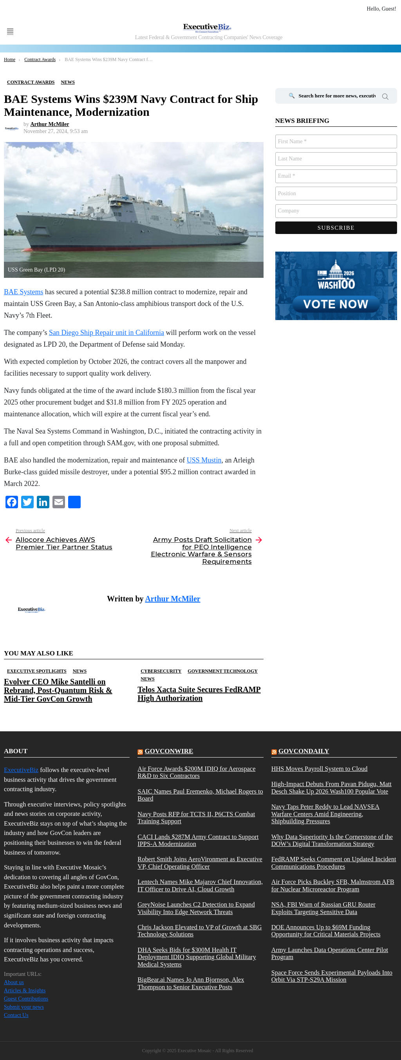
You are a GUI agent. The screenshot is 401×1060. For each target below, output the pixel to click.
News (80, 671)
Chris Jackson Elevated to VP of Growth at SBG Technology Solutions (199, 931)
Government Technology (223, 671)
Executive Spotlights (37, 671)
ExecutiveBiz (21, 770)
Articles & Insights (25, 990)
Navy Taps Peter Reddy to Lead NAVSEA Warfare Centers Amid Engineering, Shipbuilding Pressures (325, 814)
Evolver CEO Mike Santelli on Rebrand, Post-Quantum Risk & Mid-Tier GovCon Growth (58, 690)
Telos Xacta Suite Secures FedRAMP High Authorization (198, 693)
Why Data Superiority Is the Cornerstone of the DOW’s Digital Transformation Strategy (332, 840)
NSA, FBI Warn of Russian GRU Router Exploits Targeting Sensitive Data (323, 908)
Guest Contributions (26, 999)
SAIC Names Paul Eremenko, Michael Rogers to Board (200, 795)
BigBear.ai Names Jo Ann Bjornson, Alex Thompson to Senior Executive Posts (190, 983)
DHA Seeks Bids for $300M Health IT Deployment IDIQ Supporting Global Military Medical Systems (196, 957)
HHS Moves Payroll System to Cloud (319, 768)
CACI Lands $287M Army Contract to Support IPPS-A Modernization (197, 840)
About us (14, 982)
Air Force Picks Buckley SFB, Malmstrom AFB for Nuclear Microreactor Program (332, 885)
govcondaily (303, 751)
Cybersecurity (161, 671)
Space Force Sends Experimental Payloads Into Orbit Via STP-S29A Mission (331, 976)
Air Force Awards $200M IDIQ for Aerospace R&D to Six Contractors (196, 772)
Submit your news (24, 1007)
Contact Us (16, 1015)
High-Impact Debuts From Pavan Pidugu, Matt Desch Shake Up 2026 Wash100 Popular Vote (331, 788)
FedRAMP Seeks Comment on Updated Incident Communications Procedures (333, 863)
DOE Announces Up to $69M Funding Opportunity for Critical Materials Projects (326, 931)
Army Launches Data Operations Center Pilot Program (329, 954)
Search (385, 98)
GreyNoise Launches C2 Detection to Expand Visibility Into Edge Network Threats (196, 908)
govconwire (169, 751)
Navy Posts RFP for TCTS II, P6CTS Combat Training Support (196, 818)
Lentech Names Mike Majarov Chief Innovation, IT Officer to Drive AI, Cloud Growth (200, 885)
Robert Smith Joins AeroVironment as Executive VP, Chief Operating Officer (199, 863)
